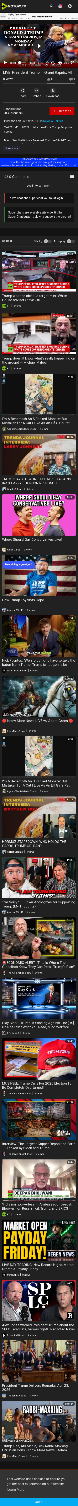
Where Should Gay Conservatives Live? (32, 539)
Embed (36, 93)
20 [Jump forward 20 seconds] (53, 63)
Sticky (38, 241)
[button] (60, 6)
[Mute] (60, 63)
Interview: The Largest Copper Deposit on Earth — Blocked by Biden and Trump (39, 1146)
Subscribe (62, 110)
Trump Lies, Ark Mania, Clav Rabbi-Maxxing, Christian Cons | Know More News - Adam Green (35, 1450)
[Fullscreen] (73, 63)
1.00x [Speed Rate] (40, 63)
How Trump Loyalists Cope (23, 600)
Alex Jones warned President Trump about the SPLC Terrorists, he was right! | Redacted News (38, 1327)
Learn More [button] (15, 1489)
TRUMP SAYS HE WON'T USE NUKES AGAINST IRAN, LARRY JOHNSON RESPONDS (37, 481)
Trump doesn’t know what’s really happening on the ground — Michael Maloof (38, 360)
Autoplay (60, 241)
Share (23, 93)
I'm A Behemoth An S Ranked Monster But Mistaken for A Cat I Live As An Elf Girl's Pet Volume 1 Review (36, 785)
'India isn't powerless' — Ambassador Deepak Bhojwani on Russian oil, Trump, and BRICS (37, 1206)
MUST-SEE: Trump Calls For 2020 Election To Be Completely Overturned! (37, 1085)
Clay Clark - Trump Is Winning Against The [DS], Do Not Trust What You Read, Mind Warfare (38, 1025)
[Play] (5, 63)
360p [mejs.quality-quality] (66, 63)
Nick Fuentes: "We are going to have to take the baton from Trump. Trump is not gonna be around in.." (38, 664)
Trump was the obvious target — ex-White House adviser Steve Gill (34, 298)
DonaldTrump (12, 109)
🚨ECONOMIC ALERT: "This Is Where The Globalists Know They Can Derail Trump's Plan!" (38, 965)
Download (52, 93)
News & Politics (53, 121)
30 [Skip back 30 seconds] (47, 63)
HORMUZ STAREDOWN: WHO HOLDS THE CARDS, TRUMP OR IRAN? (34, 844)
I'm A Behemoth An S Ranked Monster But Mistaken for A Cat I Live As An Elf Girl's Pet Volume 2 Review (36, 423)
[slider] (23, 62)
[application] (39, 46)
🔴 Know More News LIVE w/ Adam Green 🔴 (37, 721)
